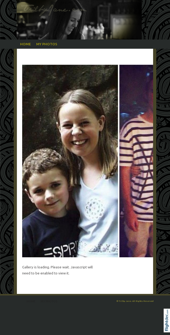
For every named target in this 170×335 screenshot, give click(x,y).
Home (25, 44)
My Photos (46, 44)
